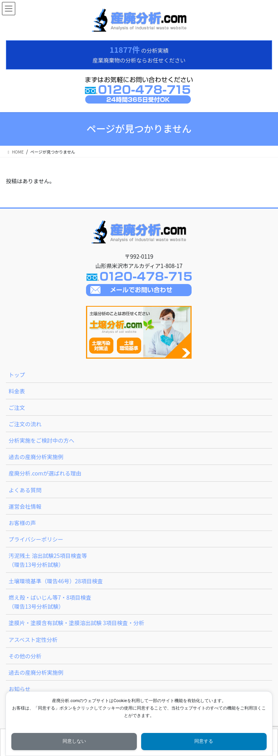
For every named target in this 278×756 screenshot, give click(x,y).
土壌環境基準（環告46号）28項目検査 (56, 581)
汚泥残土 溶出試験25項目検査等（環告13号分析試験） (48, 560)
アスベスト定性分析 (33, 639)
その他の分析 (25, 656)
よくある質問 (25, 490)
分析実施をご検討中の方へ (41, 440)
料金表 (17, 391)
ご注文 (17, 407)
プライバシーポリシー (36, 539)
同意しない (74, 741)
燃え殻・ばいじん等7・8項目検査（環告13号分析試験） (50, 601)
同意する (203, 741)
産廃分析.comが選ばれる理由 (45, 473)
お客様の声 (22, 523)
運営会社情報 (25, 506)
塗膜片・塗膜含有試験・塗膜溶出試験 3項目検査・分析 (76, 623)
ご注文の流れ (25, 424)
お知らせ (19, 689)
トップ (17, 375)
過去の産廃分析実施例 (36, 457)
